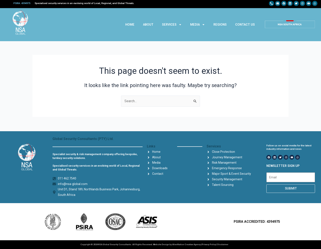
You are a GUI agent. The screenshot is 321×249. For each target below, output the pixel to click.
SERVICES (172, 24)
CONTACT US (245, 24)
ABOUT (148, 24)
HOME (129, 24)
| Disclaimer (222, 243)
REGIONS (220, 24)
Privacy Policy (209, 244)
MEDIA (197, 24)
